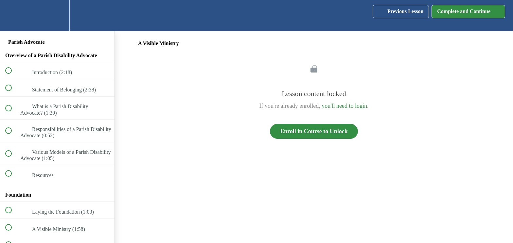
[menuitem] (57, 15)
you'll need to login (344, 106)
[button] (12, 15)
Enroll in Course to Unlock (314, 131)
